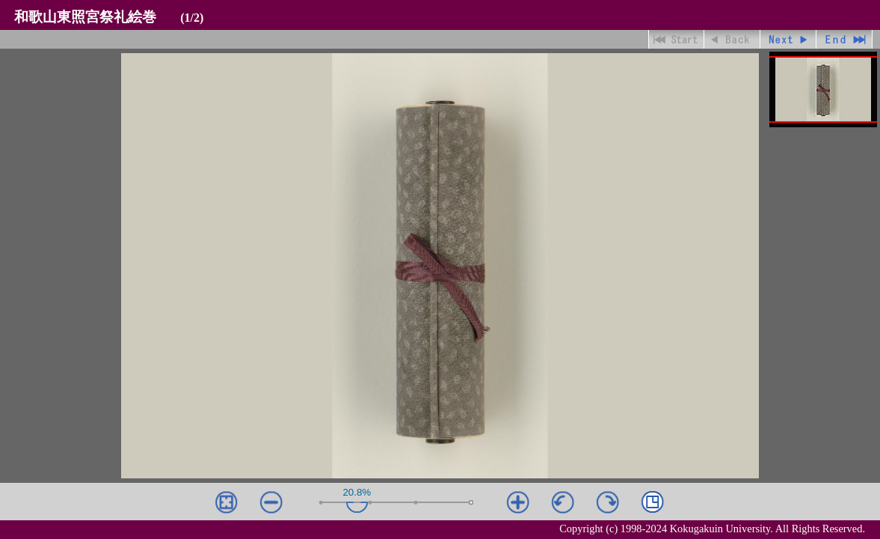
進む (788, 39)
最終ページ (844, 39)
